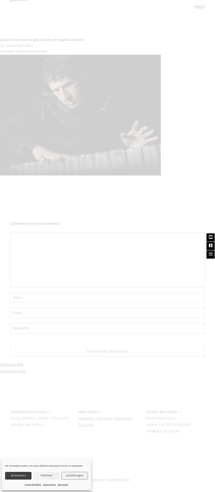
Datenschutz (49, 485)
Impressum (63, 485)
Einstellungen (74, 475)
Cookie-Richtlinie (33, 485)
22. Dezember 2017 (16, 46)
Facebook (86, 418)
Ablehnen (46, 475)
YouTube (104, 418)
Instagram (122, 418)
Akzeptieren (18, 475)
